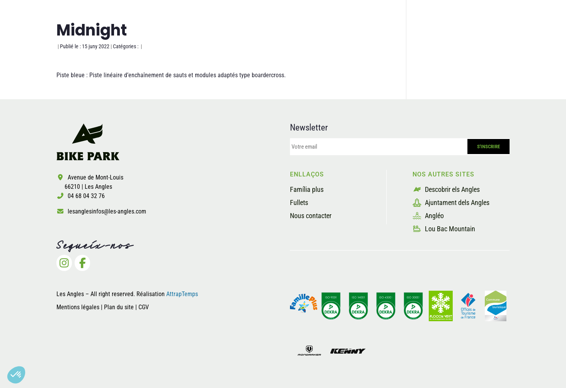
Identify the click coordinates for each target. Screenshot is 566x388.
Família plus (307, 189)
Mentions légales (77, 307)
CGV (143, 307)
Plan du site (119, 307)
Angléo (428, 215)
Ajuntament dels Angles (451, 202)
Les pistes (283, 36)
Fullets (299, 202)
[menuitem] (506, 36)
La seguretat (340, 36)
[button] (16, 375)
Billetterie (465, 36)
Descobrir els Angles (446, 189)
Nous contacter (310, 216)
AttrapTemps (182, 294)
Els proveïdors (405, 36)
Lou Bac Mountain (444, 228)
